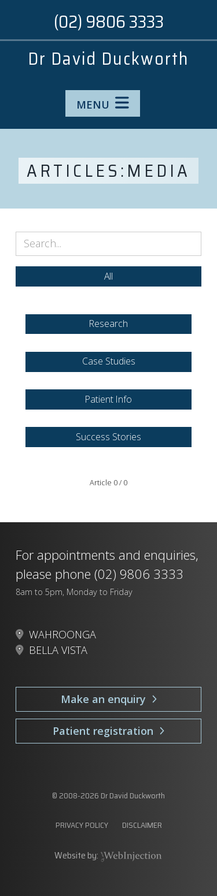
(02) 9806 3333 (109, 21)
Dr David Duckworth (108, 58)
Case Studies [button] (108, 361)
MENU (102, 103)
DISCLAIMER (142, 825)
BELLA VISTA (58, 650)
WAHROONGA (62, 634)
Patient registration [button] (108, 731)
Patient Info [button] (108, 399)
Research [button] (108, 323)
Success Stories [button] (108, 436)
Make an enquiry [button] (109, 699)
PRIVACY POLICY (82, 825)
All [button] (108, 276)
